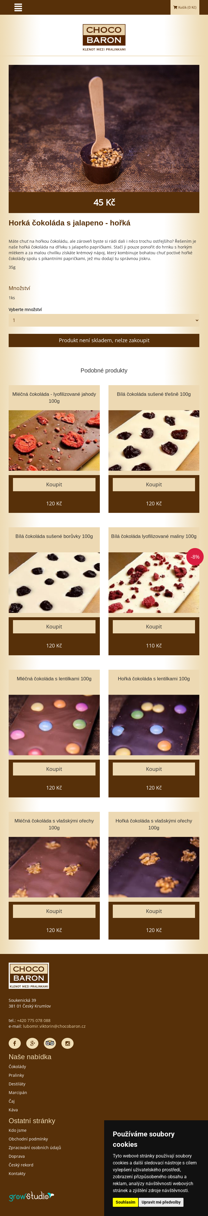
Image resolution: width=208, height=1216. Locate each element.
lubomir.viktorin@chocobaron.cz (54, 1026)
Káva (13, 1110)
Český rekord (21, 1165)
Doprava (17, 1156)
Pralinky (16, 1075)
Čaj (12, 1101)
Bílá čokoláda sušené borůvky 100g (54, 536)
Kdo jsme (18, 1130)
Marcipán (18, 1092)
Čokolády (17, 1066)
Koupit (54, 484)
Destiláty (17, 1084)
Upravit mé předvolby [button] (161, 1202)
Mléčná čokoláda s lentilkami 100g (54, 679)
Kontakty (17, 1173)
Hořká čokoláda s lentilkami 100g (154, 679)
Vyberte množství (25, 309)
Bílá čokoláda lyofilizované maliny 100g (153, 536)
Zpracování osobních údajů (35, 1147)
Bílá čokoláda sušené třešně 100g (154, 394)
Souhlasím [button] (125, 1202)
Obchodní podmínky (28, 1139)
